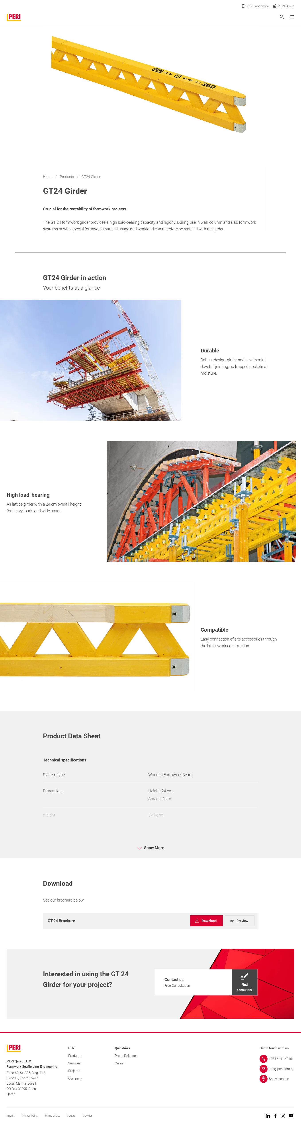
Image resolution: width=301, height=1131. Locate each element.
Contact (71, 1115)
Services (74, 1063)
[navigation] (206, 920)
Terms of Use (52, 1115)
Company (75, 1078)
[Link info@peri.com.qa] (277, 1069)
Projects (74, 1071)
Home (48, 177)
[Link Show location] (277, 1079)
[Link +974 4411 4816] (277, 1059)
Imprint (11, 1115)
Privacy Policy (30, 1115)
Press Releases (126, 1056)
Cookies (87, 1115)
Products (67, 177)
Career (120, 1063)
